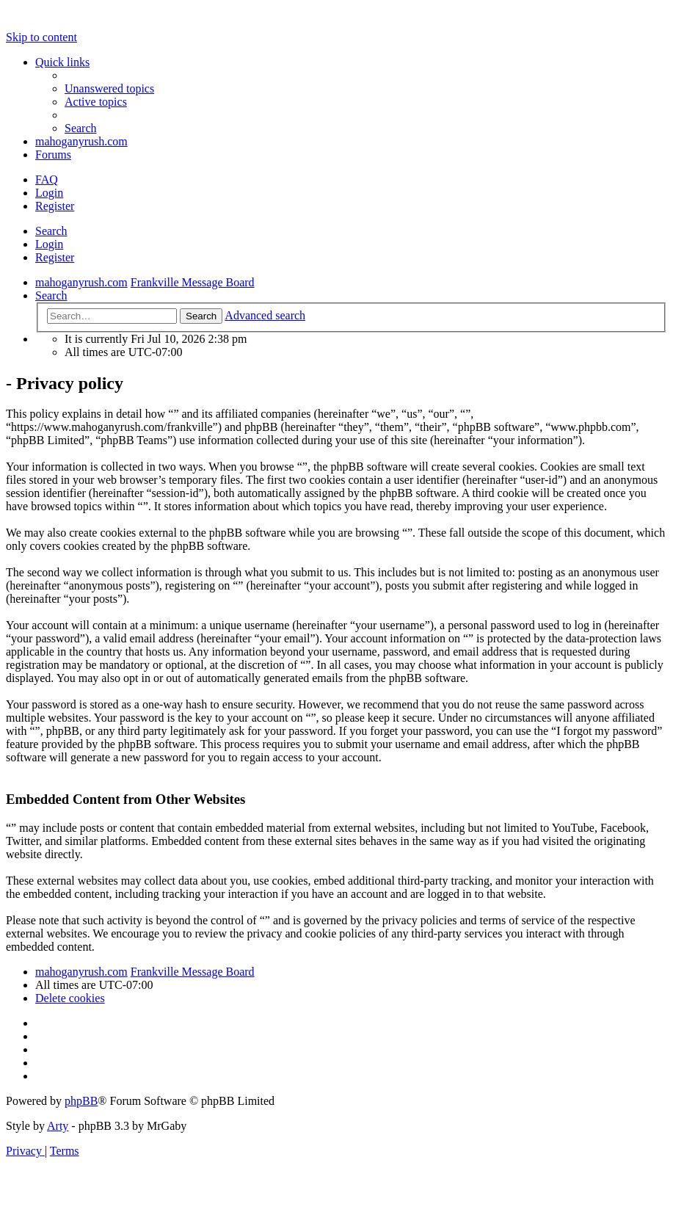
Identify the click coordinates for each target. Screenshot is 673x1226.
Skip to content (41, 37)
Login (49, 244)
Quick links (62, 62)
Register (54, 257)
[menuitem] (109, 88)
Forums (53, 154)
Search (51, 231)
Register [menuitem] (54, 206)
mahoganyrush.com (81, 141)
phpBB (81, 1101)
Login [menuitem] (49, 192)
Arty (57, 1126)
